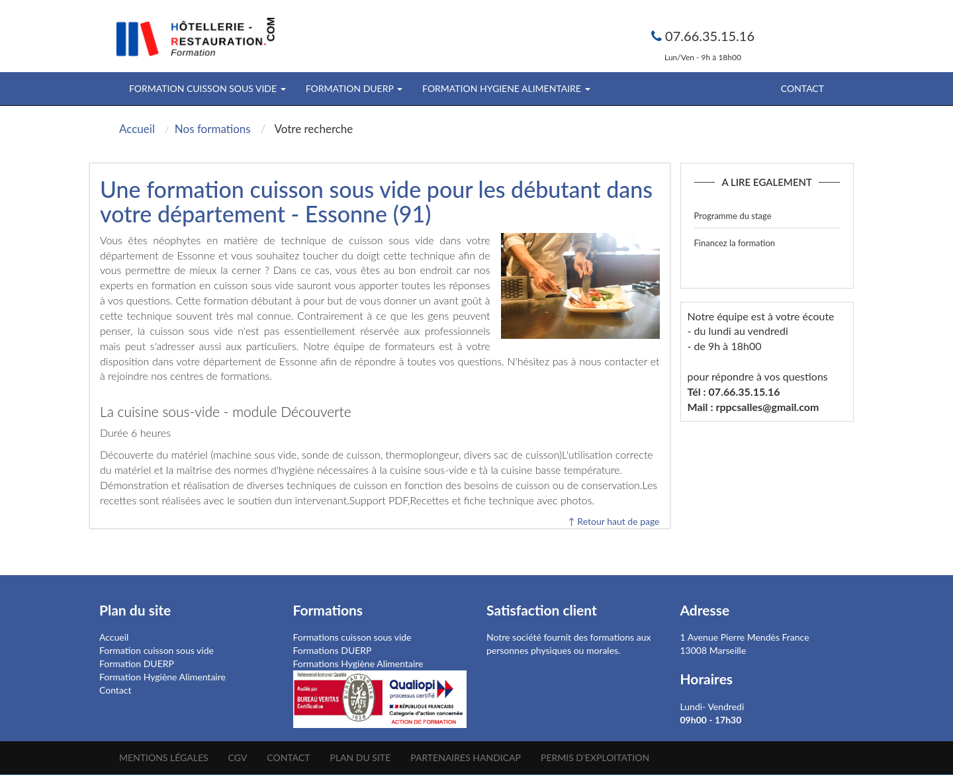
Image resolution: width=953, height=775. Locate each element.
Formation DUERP (136, 663)
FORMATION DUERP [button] (354, 88)
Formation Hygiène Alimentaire (162, 676)
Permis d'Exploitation (595, 757)
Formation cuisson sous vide (156, 650)
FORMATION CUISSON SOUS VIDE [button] (207, 88)
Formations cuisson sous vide (352, 637)
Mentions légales (163, 757)
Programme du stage (733, 215)
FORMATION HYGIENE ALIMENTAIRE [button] (506, 88)
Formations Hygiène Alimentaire (358, 663)
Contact (802, 88)
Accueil (113, 637)
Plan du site (360, 757)
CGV (238, 757)
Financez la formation (735, 243)
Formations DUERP (332, 650)
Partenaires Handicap (465, 757)
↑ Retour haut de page (613, 521)
